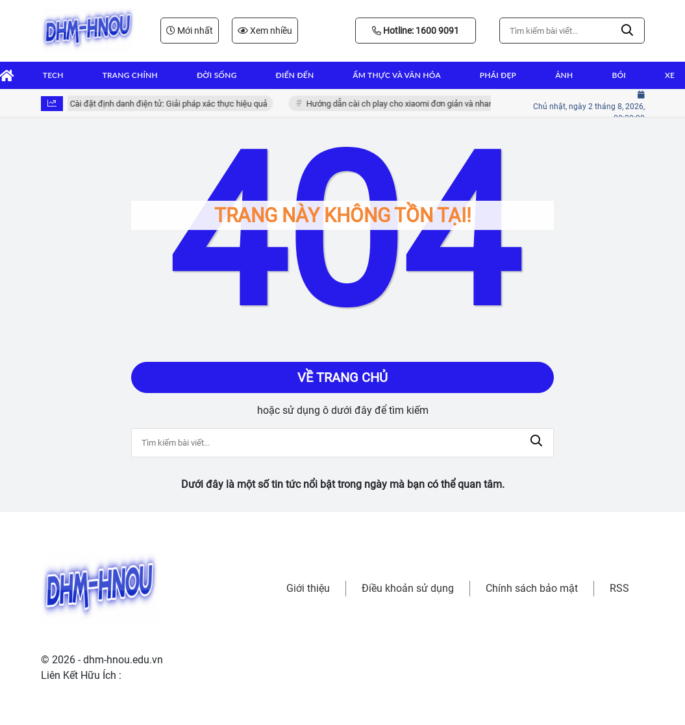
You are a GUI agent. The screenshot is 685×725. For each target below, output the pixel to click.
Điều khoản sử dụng (408, 588)
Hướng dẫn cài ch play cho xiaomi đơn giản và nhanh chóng (420, 103)
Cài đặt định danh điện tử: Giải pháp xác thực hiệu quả (174, 103)
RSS (619, 588)
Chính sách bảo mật (532, 588)
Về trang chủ (342, 377)
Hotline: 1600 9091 (415, 30)
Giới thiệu (308, 588)
